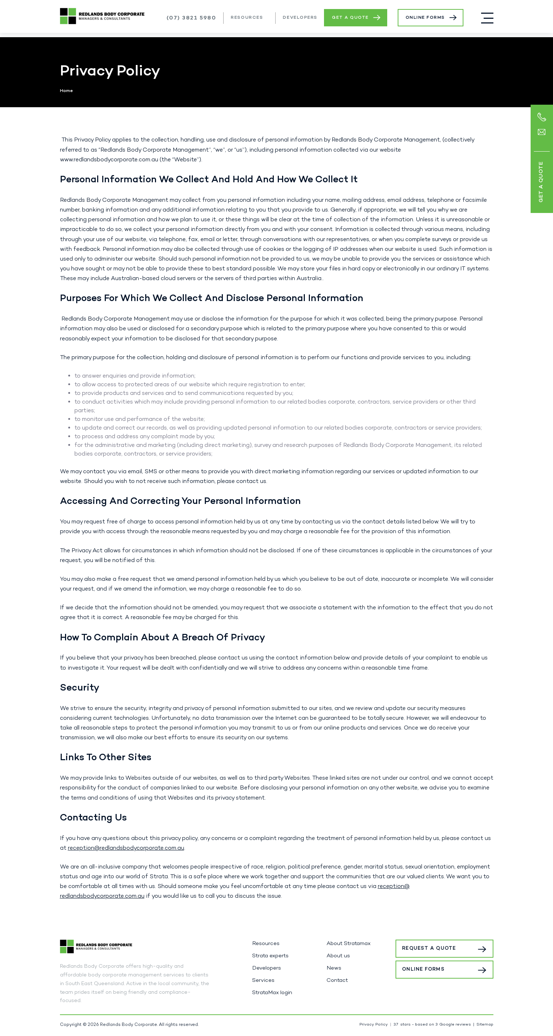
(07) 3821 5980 (191, 18)
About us (338, 955)
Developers (300, 18)
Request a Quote (438, 948)
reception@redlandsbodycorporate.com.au (126, 848)
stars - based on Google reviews (432, 1024)
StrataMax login (272, 992)
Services (263, 980)
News (334, 968)
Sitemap (484, 1024)
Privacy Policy (373, 1024)
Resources (247, 18)
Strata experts (270, 955)
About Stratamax (349, 943)
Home (66, 91)
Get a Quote (350, 18)
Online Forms (425, 18)
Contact (337, 980)
